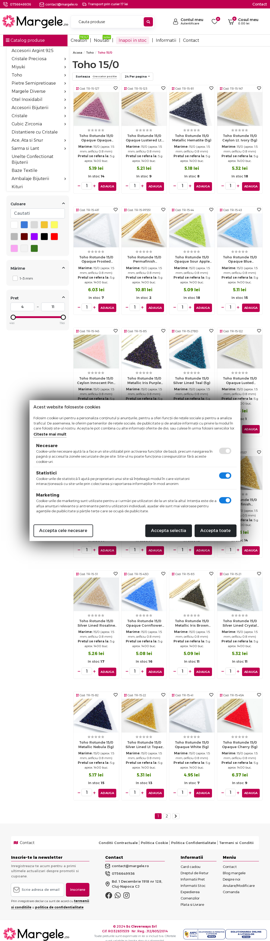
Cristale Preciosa (39, 58)
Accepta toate (215, 530)
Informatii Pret (193, 872)
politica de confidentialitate (59, 900)
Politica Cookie (154, 835)
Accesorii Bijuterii (39, 107)
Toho (39, 75)
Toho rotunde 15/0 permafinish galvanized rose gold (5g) (144, 259)
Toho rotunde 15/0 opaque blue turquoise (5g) (240, 259)
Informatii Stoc (193, 878)
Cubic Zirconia (39, 123)
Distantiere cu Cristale (35, 132)
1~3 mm (25, 278)
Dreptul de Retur (195, 865)
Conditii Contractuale (118, 835)
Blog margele (234, 865)
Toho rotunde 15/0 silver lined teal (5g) (191, 378)
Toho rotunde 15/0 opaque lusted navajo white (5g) (240, 379)
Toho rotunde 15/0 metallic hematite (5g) (191, 138)
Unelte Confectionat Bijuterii (32, 159)
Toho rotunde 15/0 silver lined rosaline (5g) (96, 619)
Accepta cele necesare (63, 530)
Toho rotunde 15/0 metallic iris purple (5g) (144, 379)
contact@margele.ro (59, 4)
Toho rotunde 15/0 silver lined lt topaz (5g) (144, 739)
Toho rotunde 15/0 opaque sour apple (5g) (192, 259)
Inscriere (77, 882)
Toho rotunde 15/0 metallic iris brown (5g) (192, 619)
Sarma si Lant (39, 148)
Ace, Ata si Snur (39, 140)
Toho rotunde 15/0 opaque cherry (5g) (240, 738)
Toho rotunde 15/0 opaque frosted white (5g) (96, 259)
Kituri (17, 186)
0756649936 (20, 4)
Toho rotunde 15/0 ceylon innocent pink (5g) (96, 379)
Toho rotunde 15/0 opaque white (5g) (192, 738)
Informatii (166, 40)
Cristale (39, 115)
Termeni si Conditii (236, 835)
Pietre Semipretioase (39, 83)
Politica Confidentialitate (193, 835)
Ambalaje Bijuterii (39, 178)
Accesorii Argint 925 (33, 50)
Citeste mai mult (49, 434)
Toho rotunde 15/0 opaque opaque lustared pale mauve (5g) (96, 139)
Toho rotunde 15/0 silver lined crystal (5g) (240, 619)
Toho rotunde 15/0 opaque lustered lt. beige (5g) (144, 139)
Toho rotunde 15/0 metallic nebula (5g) (96, 738)
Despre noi (231, 872)
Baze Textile (24, 170)
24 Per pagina (136, 76)
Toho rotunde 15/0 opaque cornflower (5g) (144, 619)
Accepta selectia (168, 530)
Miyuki (39, 66)
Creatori (79, 40)
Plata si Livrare (192, 897)
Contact (259, 4)
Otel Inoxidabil (39, 99)
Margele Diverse (39, 91)
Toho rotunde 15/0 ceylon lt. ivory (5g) (239, 138)
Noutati (101, 40)
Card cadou (190, 859)
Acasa (77, 52)
